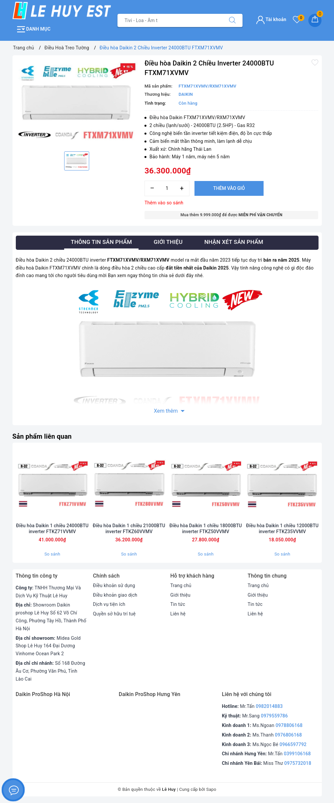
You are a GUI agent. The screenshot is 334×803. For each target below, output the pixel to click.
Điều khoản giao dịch (115, 595)
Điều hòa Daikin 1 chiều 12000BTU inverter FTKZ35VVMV (282, 528)
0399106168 (297, 753)
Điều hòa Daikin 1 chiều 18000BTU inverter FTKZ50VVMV (205, 528)
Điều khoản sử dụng (114, 585)
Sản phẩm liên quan (42, 436)
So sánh (52, 554)
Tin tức (177, 604)
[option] (77, 102)
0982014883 (269, 706)
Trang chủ (181, 585)
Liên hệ (178, 613)
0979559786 (274, 715)
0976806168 (288, 735)
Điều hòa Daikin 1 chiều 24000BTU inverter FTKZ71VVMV (52, 528)
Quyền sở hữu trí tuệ (114, 613)
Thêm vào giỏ (229, 188)
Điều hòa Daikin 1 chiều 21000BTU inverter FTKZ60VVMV (129, 528)
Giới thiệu (180, 595)
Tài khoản (271, 19)
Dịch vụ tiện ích (109, 604)
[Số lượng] (167, 188)
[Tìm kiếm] (232, 20)
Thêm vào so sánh (163, 202)
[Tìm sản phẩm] (169, 20)
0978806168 (288, 725)
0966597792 (292, 744)
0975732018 (297, 763)
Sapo (211, 789)
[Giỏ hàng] (314, 20)
